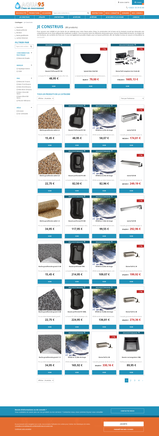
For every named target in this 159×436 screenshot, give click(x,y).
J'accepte (123, 424)
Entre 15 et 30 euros (24, 84)
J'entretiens (59, 17)
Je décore (76, 17)
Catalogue (18, 22)
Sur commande (23, 114)
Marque (20, 65)
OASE (20, 71)
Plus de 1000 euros (24, 100)
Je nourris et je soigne (115, 17)
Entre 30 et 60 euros (24, 87)
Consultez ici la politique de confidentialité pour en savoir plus (34, 426)
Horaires (125, 13)
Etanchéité (19, 27)
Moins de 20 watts (24, 58)
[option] (53, 66)
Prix (18, 78)
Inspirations (97, 13)
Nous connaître (112, 13)
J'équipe (42, 17)
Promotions (34, 13)
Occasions (46, 13)
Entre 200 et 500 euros (22, 97)
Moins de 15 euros (24, 81)
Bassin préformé (21, 30)
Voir (53, 86)
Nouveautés (21, 13)
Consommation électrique (23, 54)
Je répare (93, 17)
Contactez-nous (127, 411)
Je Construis (25, 17)
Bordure (19, 33)
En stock (20, 111)
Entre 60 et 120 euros (25, 89)
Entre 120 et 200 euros (22, 93)
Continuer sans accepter (23, 429)
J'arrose (136, 17)
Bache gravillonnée (22, 35)
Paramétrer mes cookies (123, 429)
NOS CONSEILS (137, 13)
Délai (19, 108)
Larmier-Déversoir (22, 38)
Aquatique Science (24, 68)
